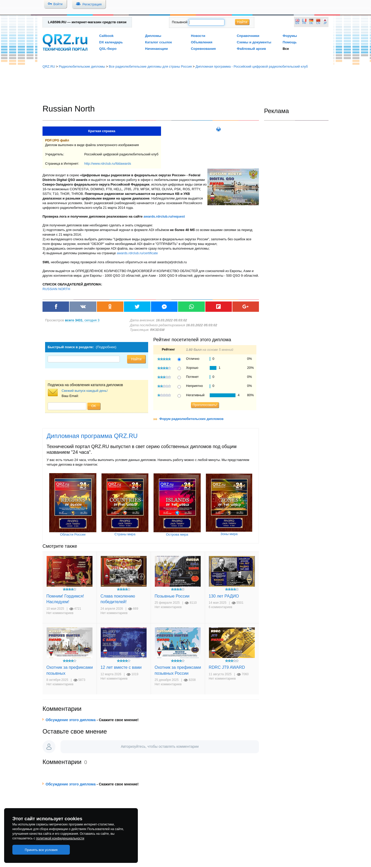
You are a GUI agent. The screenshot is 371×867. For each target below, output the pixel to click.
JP (325, 23)
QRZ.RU (49, 66)
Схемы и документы (254, 42)
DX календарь (111, 42)
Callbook (106, 36)
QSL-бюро (107, 49)
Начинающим (156, 49)
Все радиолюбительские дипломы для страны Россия (150, 66)
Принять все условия (41, 850)
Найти (242, 22)
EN (297, 23)
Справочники (248, 36)
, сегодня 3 (82, 320)
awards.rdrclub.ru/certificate (137, 253)
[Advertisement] (185, 86)
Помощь (290, 42)
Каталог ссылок (158, 42)
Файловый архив (251, 49)
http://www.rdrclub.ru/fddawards (107, 163)
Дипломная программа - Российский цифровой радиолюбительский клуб (252, 66)
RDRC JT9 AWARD (227, 667)
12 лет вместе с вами (121, 667)
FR (304, 23)
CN (318, 23)
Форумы (290, 36)
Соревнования (203, 49)
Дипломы (153, 36)
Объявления (201, 42)
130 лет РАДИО (224, 596)
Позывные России (172, 596)
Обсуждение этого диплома (71, 720)
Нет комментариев (59, 613)
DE (311, 23)
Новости (198, 36)
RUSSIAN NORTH (56, 289)
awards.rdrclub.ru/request (164, 216)
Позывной (179, 22)
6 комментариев (220, 607)
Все (286, 49)
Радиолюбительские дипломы (82, 66)
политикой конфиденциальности (60, 838)
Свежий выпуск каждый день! (85, 391)
